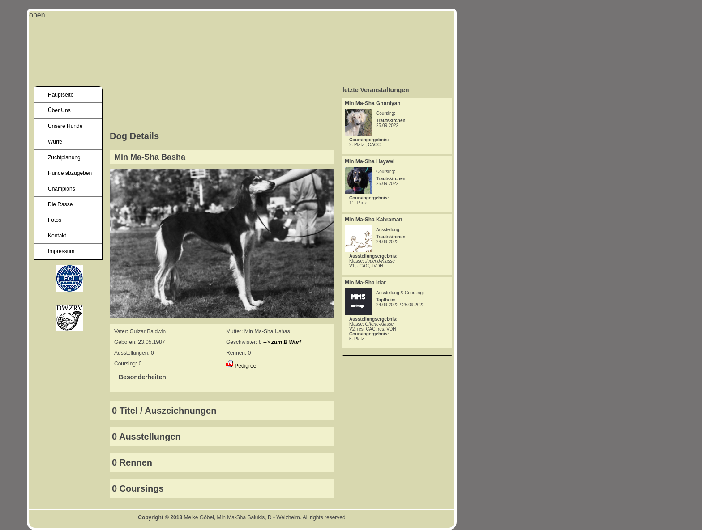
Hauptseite (60, 95)
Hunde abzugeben (70, 173)
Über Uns (59, 110)
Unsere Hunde (65, 126)
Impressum (61, 251)
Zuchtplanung (64, 157)
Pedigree (245, 366)
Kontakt (57, 236)
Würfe (55, 142)
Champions (61, 189)
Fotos (54, 220)
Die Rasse (60, 204)
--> (282, 342)
